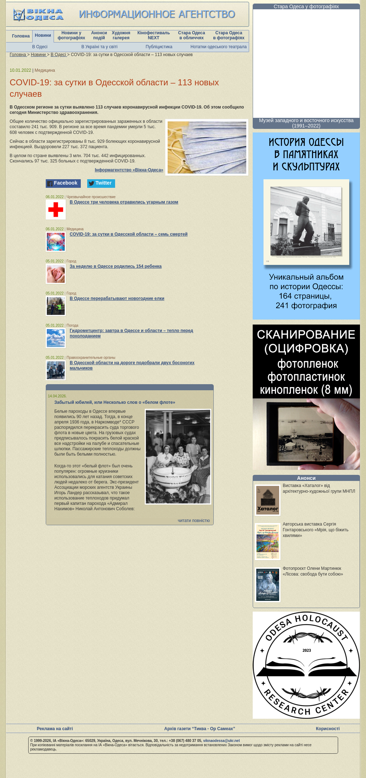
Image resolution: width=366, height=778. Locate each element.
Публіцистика (159, 46)
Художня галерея (121, 35)
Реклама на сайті (55, 728)
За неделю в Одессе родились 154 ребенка (116, 266)
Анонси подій (99, 35)
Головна (21, 36)
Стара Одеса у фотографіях (306, 6)
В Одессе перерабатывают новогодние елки (117, 298)
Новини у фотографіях (71, 35)
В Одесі (40, 46)
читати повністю (194, 520)
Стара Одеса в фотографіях (228, 35)
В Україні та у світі (99, 46)
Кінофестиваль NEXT (153, 35)
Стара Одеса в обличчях (191, 35)
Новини (43, 35)
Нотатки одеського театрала (219, 46)
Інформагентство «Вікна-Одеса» (129, 169)
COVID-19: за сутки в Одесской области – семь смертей (129, 234)
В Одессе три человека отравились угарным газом (124, 202)
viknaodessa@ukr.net (221, 741)
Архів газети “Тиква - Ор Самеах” (199, 728)
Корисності (328, 728)
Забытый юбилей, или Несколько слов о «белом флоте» (114, 402)
